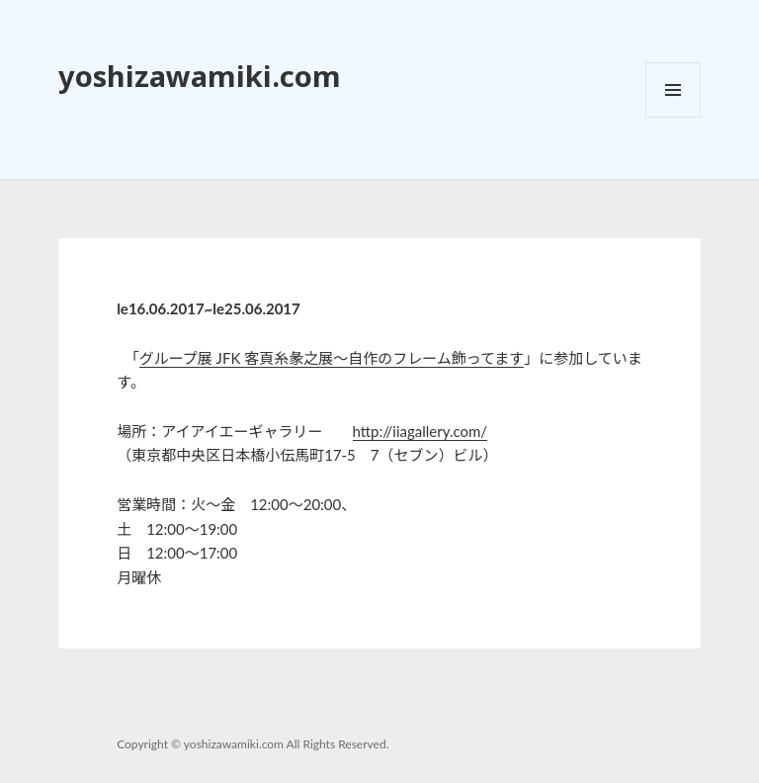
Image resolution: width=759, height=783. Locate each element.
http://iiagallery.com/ (420, 431)
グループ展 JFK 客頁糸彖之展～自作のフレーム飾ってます (332, 358)
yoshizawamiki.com (199, 75)
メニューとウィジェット (673, 117)
